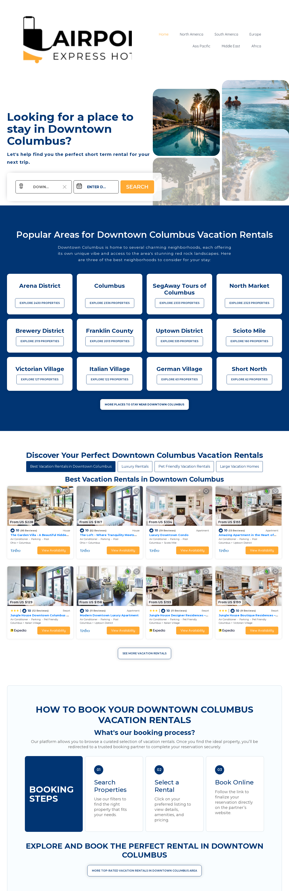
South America (226, 34)
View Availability (54, 550)
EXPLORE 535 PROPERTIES (179, 341)
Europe (255, 34)
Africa (256, 46)
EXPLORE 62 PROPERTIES (249, 379)
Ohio (13, 542)
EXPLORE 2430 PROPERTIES (40, 303)
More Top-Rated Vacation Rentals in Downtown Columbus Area (144, 870)
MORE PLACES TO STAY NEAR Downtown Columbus (144, 404)
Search (137, 187)
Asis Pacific (201, 46)
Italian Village (33, 622)
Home (164, 34)
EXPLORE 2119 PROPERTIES (40, 341)
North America (191, 34)
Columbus (25, 542)
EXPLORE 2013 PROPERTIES (109, 341)
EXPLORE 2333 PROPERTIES (180, 303)
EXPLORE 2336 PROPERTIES (110, 303)
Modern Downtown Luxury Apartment (109, 615)
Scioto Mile (170, 542)
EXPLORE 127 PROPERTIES (39, 379)
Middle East (231, 46)
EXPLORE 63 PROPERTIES (179, 379)
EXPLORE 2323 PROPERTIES (249, 303)
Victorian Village (242, 622)
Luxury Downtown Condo (169, 535)
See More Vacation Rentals (144, 653)
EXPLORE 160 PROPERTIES (249, 341)
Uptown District (242, 542)
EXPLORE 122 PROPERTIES (109, 379)
